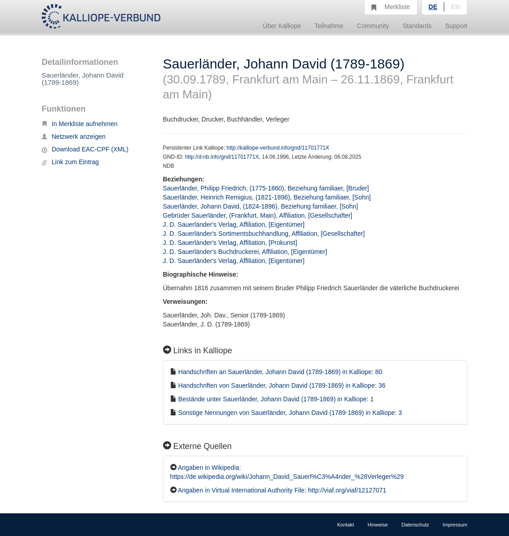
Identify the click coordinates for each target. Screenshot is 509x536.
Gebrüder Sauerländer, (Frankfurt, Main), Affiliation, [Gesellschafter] (257, 215)
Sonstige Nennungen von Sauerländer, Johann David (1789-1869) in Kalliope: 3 (290, 412)
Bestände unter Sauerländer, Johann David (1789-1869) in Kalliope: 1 (276, 399)
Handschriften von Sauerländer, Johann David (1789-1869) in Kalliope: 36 (281, 385)
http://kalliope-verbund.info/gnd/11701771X (277, 148)
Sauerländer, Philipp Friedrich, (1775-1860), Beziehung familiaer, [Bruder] (266, 188)
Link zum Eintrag (70, 162)
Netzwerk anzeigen (74, 136)
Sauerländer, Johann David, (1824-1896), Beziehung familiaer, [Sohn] (260, 206)
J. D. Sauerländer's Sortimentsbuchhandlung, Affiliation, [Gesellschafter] (264, 233)
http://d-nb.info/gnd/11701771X (222, 157)
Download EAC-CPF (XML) (85, 149)
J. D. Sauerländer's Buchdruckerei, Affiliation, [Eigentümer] (245, 251)
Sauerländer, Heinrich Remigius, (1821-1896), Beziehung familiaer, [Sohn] (267, 197)
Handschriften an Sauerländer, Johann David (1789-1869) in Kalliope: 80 (280, 371)
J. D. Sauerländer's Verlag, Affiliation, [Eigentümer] (234, 224)
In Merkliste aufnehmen (80, 123)
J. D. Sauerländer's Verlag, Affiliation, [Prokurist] (230, 242)
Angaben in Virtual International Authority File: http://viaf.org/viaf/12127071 (282, 490)
